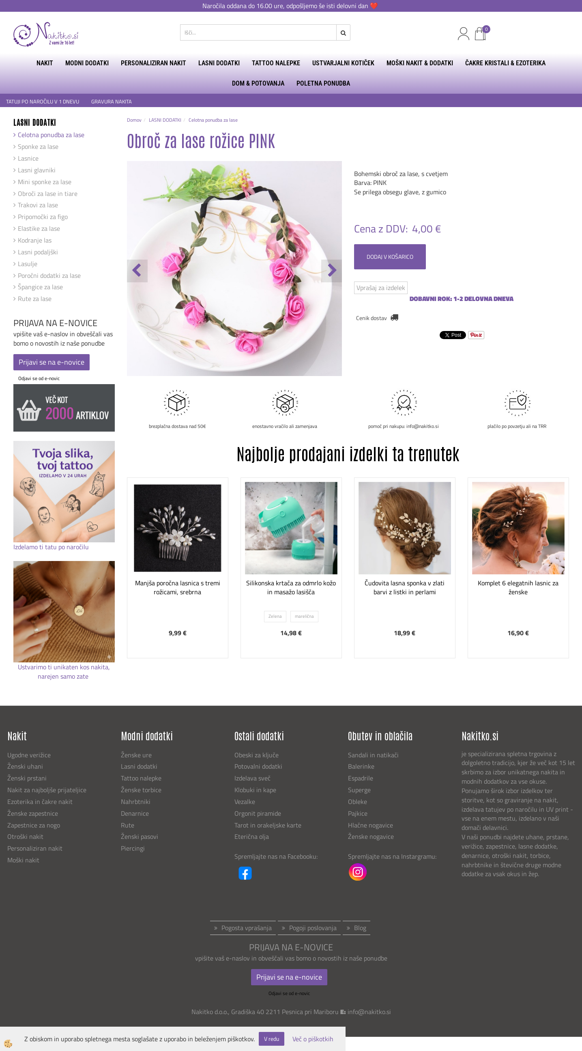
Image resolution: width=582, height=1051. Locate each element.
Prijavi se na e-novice (51, 362)
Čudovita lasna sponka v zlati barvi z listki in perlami (405, 587)
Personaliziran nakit (34, 848)
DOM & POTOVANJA (258, 83)
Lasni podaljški (38, 252)
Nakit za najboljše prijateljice (46, 790)
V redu (271, 1038)
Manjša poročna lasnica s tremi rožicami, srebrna (177, 587)
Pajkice (357, 813)
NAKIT (45, 63)
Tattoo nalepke (141, 778)
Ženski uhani (26, 766)
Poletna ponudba (323, 83)
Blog (360, 928)
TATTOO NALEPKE (276, 63)
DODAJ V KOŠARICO (390, 256)
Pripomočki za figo (43, 216)
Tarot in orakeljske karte (267, 825)
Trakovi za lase (38, 205)
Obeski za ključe (256, 755)
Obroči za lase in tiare (47, 193)
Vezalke (244, 801)
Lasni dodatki (139, 766)
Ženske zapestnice (33, 813)
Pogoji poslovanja (313, 928)
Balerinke (361, 766)
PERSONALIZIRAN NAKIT (153, 63)
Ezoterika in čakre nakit (40, 801)
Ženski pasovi (140, 836)
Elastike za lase (39, 228)
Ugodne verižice (29, 755)
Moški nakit (24, 860)
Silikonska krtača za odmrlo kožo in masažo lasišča (291, 587)
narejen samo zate (64, 676)
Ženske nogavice (371, 836)
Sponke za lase (38, 146)
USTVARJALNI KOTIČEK (343, 63)
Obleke (357, 801)
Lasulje (27, 264)
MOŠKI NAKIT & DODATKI (420, 63)
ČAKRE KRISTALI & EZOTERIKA (505, 63)
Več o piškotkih (312, 1039)
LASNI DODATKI (219, 63)
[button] (331, 271)
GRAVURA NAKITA (111, 101)
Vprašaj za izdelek (381, 287)
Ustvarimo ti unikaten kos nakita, (64, 667)
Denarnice (135, 813)
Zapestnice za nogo (34, 825)
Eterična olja (251, 836)
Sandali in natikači (374, 755)
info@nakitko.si (369, 1012)
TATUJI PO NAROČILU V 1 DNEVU (42, 101)
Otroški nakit (25, 836)
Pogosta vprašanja (246, 928)
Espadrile (360, 778)
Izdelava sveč (252, 778)
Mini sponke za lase (44, 182)
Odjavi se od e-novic (39, 378)
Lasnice (28, 158)
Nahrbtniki (135, 801)
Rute (127, 825)
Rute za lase (35, 298)
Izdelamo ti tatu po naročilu (51, 547)
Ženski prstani (27, 778)
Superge (359, 790)
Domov (134, 120)
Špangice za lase (40, 287)
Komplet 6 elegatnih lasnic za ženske (518, 587)
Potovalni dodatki (258, 766)
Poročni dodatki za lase (49, 275)
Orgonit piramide (257, 813)
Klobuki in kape (255, 790)
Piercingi (133, 848)
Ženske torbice (141, 790)
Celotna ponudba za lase (51, 135)
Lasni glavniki (37, 170)
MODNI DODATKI (87, 63)
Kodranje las (35, 240)
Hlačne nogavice (370, 825)
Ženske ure (137, 755)
